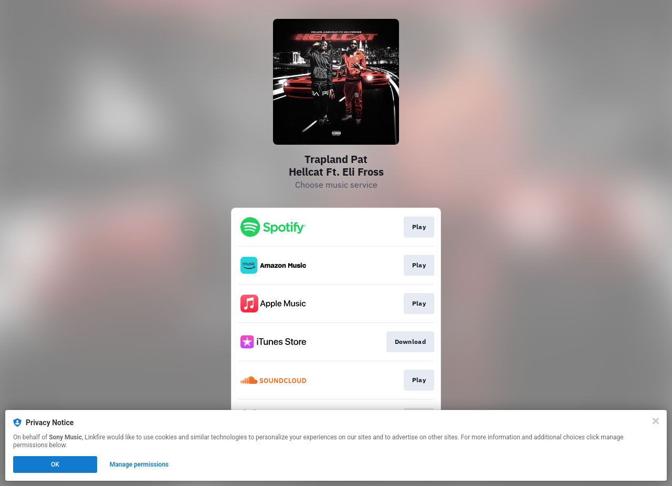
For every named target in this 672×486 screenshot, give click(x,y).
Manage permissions (139, 464)
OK (55, 464)
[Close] (655, 421)
